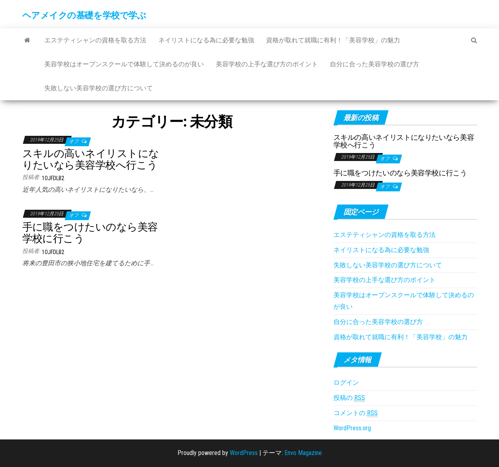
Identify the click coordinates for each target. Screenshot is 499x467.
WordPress (244, 453)
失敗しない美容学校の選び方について (98, 88)
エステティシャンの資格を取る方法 (95, 40)
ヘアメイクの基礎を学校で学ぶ (84, 15)
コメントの (355, 413)
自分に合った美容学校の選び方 (374, 64)
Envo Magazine (303, 453)
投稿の (349, 398)
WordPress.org (352, 428)
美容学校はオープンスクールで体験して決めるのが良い (124, 64)
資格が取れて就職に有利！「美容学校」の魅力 (333, 40)
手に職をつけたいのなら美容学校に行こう (90, 232)
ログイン (346, 382)
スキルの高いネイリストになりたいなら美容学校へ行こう (90, 159)
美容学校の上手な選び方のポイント (267, 64)
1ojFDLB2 (53, 178)
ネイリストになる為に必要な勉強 (206, 40)
